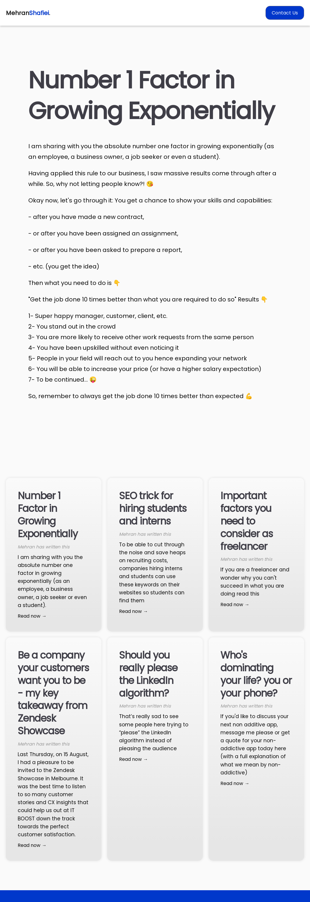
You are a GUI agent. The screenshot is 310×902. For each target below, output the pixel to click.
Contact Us (285, 12)
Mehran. (28, 13)
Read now (29, 616)
